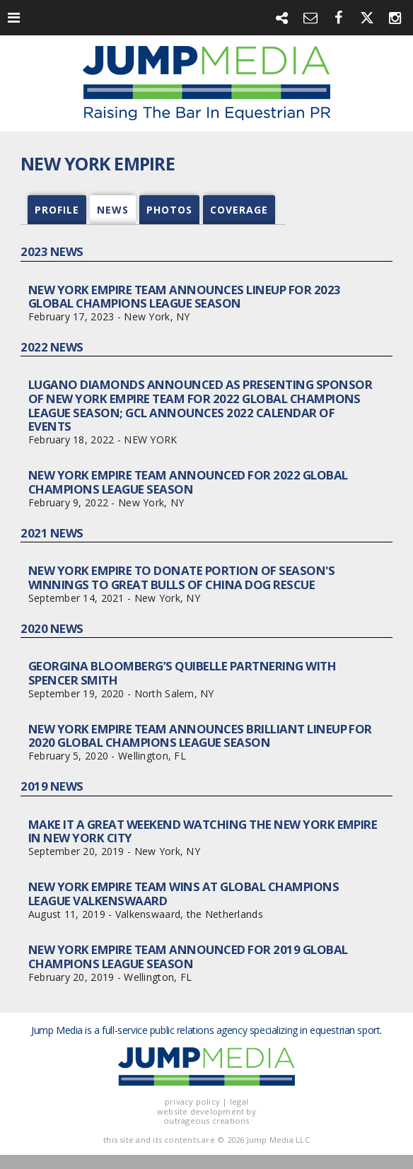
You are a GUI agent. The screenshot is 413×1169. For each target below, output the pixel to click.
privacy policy (192, 1101)
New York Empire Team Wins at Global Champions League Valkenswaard (183, 893)
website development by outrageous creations (206, 1116)
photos (169, 209)
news (113, 209)
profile (57, 209)
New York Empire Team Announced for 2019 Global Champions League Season (188, 956)
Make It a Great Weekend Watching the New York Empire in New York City (203, 831)
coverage (239, 209)
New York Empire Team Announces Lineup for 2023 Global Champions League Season (184, 296)
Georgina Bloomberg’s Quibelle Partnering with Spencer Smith (182, 673)
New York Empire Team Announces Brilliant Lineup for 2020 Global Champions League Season (200, 736)
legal (239, 1101)
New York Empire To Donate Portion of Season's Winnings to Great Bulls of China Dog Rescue (181, 577)
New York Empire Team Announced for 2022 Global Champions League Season (188, 482)
